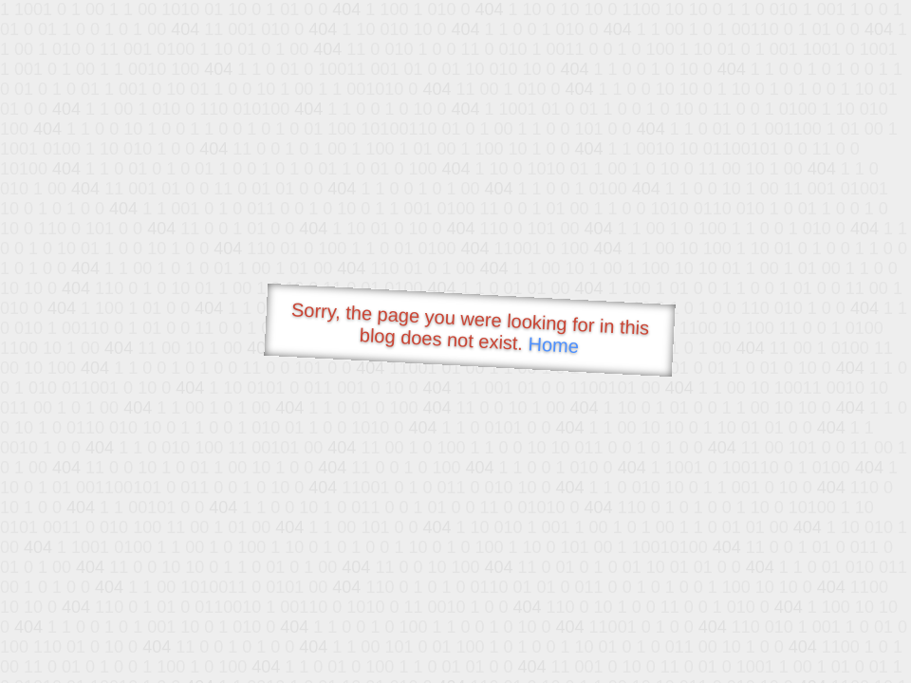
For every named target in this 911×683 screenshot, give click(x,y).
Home (553, 345)
